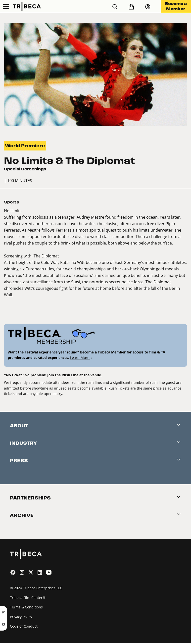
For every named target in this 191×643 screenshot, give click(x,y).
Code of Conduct (24, 626)
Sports (11, 202)
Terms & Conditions (26, 607)
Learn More (81, 357)
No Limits (13, 210)
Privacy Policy (21, 616)
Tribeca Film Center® (28, 597)
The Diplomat (46, 255)
